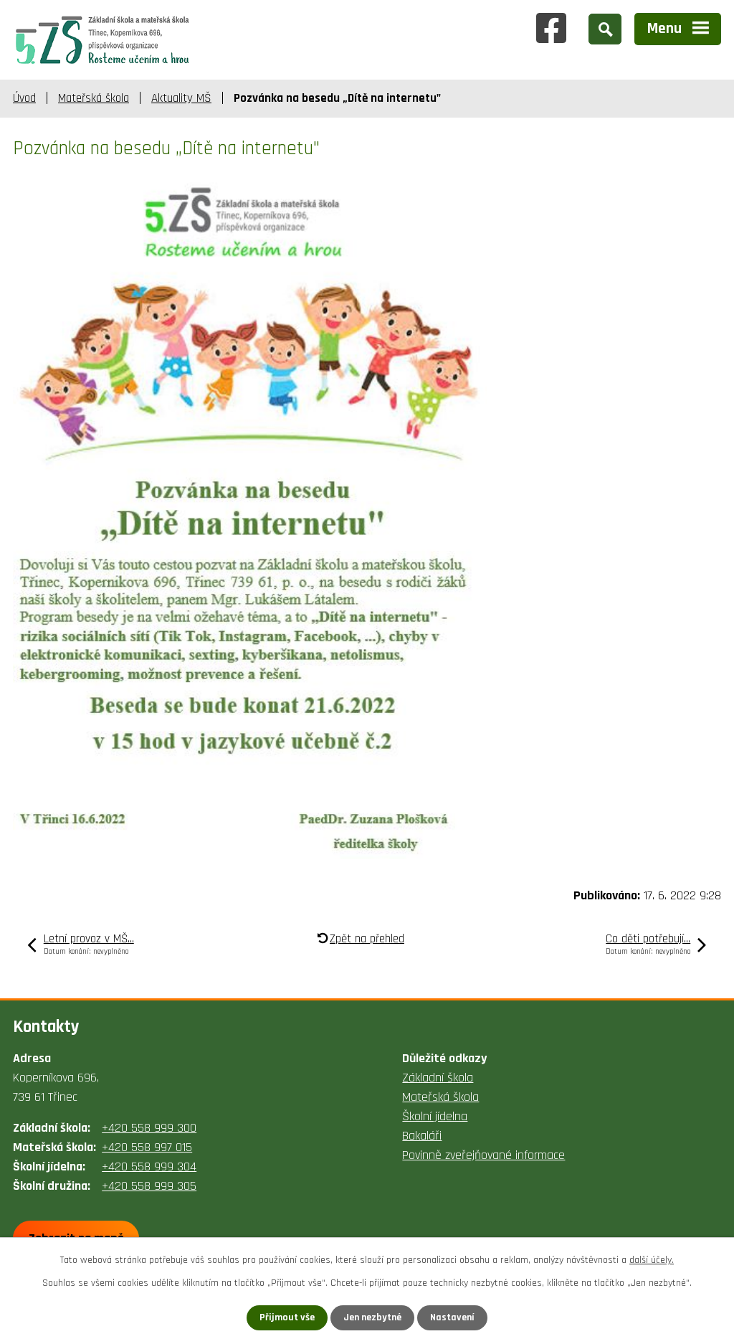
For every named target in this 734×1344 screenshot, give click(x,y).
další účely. (651, 1260)
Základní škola (437, 1077)
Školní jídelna (434, 1116)
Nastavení (452, 1317)
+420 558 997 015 (147, 1147)
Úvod (24, 98)
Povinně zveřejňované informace (483, 1155)
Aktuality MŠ (181, 98)
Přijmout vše (287, 1317)
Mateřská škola (93, 98)
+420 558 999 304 (149, 1166)
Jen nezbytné (372, 1317)
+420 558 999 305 (149, 1186)
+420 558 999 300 (149, 1128)
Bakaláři (422, 1135)
